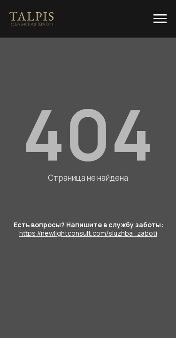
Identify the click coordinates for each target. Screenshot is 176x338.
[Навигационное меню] (160, 18)
